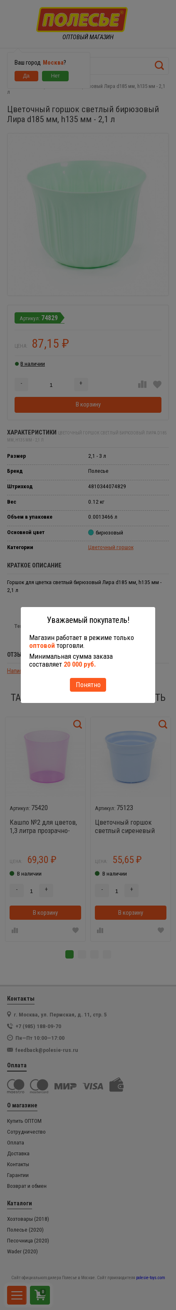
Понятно (88, 684)
